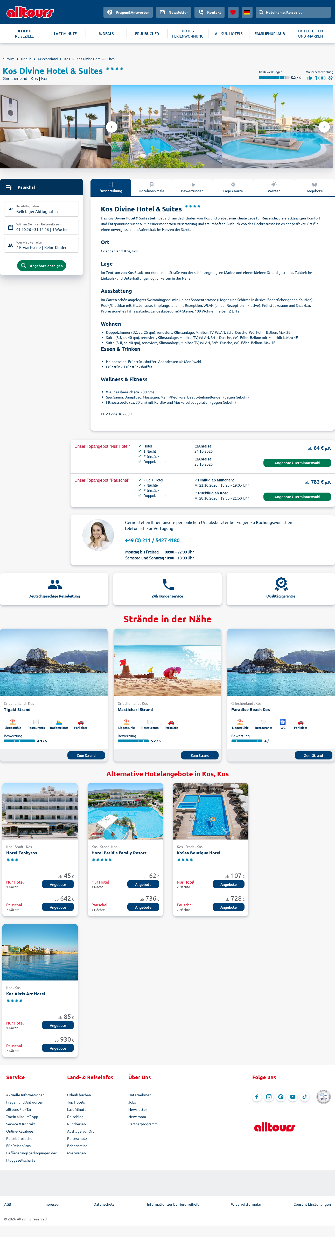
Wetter (274, 187)
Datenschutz (104, 1204)
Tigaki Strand (17, 709)
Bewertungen (192, 187)
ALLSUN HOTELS (229, 33)
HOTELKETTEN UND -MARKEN (310, 34)
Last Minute (77, 1109)
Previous (111, 127)
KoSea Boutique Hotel (198, 852)
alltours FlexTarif (20, 1109)
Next (324, 127)
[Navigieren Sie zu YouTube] (292, 1096)
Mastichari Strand (135, 709)
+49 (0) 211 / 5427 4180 (152, 540)
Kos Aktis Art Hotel (25, 993)
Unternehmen (139, 1094)
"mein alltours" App (22, 1116)
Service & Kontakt (20, 1123)
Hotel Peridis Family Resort (119, 852)
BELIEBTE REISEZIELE (24, 34)
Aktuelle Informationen (25, 1094)
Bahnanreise (77, 1145)
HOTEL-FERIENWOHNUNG (188, 34)
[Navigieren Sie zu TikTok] (304, 1096)
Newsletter (137, 1109)
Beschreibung (111, 187)
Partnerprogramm (143, 1123)
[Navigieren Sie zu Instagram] (269, 1096)
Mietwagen (76, 1152)
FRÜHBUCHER (147, 33)
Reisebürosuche (19, 1138)
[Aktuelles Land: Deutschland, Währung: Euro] (247, 12)
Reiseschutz (77, 1138)
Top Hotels (76, 1102)
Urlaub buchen (79, 1094)
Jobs (132, 1102)
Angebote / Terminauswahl (297, 463)
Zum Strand (86, 755)
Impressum (52, 1204)
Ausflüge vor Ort (80, 1131)
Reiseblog (75, 1116)
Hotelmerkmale (151, 187)
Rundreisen (76, 1123)
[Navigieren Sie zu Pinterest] (280, 1096)
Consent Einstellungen (312, 1204)
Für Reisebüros (18, 1145)
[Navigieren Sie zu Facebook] (257, 1096)
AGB (7, 1204)
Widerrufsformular (246, 1204)
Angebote (314, 187)
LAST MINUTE (65, 33)
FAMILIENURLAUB (270, 33)
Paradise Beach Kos (250, 709)
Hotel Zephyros (21, 852)
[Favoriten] (233, 12)
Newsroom (137, 1116)
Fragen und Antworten (24, 1102)
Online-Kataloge (19, 1131)
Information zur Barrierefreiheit (173, 1204)
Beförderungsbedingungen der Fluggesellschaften (31, 1156)
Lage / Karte (233, 187)
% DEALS (106, 33)
